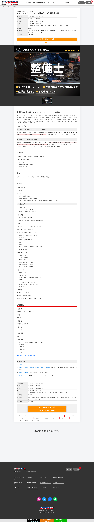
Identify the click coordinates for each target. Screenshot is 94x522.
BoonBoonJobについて (39, 2)
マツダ (37, 420)
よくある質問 (66, 2)
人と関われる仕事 (64, 418)
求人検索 (28, 2)
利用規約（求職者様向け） (58, 478)
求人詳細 (14, 6)
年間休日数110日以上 (35, 416)
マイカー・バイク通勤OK (24, 420)
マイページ (51, 2)
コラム (58, 2)
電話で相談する (34, 520)
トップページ (3, 6)
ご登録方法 (29, 477)
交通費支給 (37, 418)
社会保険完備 (44, 418)
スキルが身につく (54, 418)
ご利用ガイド (43, 477)
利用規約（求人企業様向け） (19, 483)
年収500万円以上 (70, 416)
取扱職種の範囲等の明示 (32, 483)
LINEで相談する (60, 520)
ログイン (81, 2)
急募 (33, 420)
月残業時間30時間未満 (48, 416)
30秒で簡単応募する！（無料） (47, 39)
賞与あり (30, 418)
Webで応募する (47, 520)
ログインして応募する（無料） (47, 410)
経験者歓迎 (25, 416)
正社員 (19, 416)
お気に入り (48, 42)
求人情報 (55, 482)
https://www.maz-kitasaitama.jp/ (26, 355)
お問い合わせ (56, 487)
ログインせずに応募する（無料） (47, 407)
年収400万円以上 (59, 416)
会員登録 (89, 2)
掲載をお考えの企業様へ (32, 488)
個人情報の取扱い (44, 482)
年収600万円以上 (22, 418)
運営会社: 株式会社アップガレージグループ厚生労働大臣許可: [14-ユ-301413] (47, 510)
